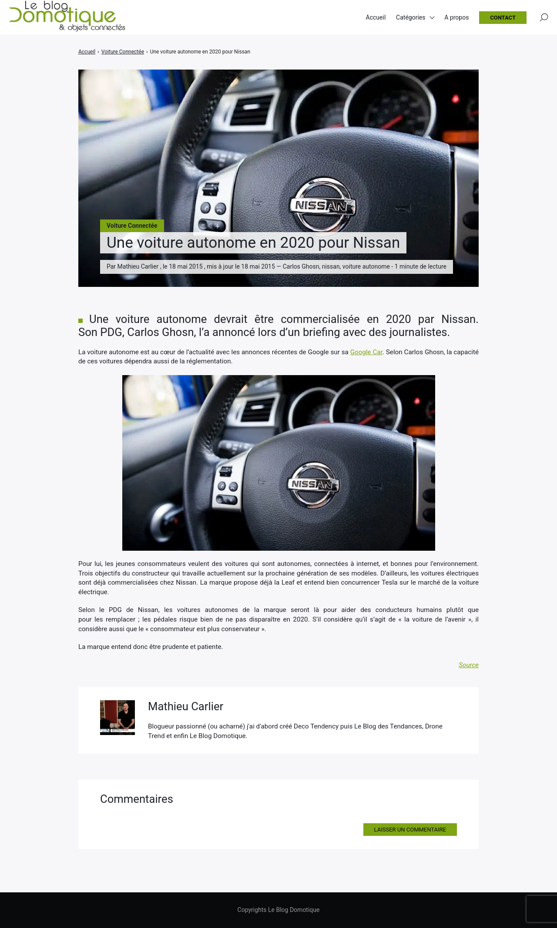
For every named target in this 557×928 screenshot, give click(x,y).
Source (469, 665)
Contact (503, 17)
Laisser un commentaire (410, 829)
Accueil (376, 17)
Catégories (410, 17)
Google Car (366, 352)
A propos (456, 17)
